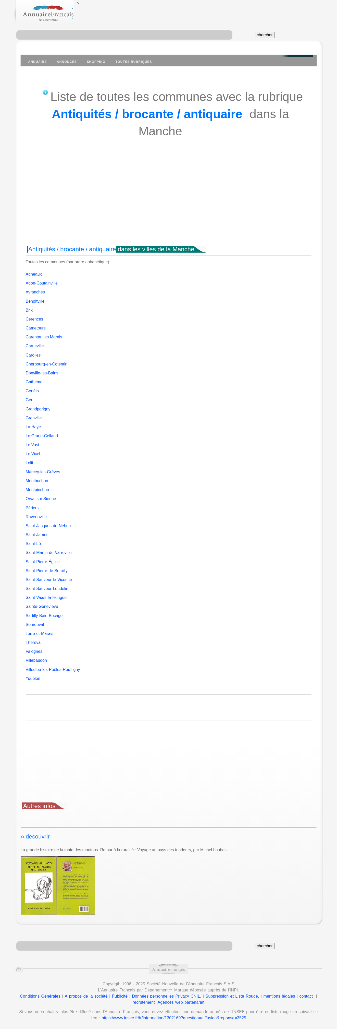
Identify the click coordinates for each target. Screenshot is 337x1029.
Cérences (34, 319)
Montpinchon (37, 490)
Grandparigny (38, 409)
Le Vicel (33, 454)
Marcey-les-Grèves (43, 472)
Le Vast (32, 445)
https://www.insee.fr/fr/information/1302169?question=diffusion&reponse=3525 (174, 1018)
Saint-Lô (33, 543)
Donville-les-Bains (42, 373)
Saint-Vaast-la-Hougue (46, 597)
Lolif (29, 463)
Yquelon (33, 678)
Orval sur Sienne (41, 498)
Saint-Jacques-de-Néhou (48, 526)
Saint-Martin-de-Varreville (49, 552)
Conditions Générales (40, 996)
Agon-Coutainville (42, 283)
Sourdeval (35, 624)
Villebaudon (36, 660)
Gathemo (34, 382)
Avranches (35, 292)
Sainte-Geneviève (42, 606)
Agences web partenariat (180, 1002)
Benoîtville (35, 301)
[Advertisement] (168, 201)
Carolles (33, 355)
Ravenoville (36, 517)
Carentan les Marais (44, 337)
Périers (32, 508)
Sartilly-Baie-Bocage (44, 615)
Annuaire (37, 62)
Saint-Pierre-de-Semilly (47, 571)
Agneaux (34, 274)
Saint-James (37, 535)
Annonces (67, 62)
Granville (34, 418)
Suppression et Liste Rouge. (232, 996)
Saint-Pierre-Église (43, 562)
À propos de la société (86, 996)
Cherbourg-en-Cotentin (47, 364)
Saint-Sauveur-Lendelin (47, 588)
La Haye (33, 427)
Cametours (36, 328)
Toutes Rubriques (134, 62)
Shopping (96, 62)
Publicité (120, 996)
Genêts (32, 391)
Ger (29, 400)
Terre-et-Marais (39, 633)
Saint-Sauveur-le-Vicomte (49, 579)
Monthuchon (37, 481)
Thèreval (34, 642)
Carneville (35, 346)
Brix (29, 310)
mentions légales (279, 996)
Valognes (34, 651)
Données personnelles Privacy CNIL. (166, 996)
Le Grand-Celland (42, 436)
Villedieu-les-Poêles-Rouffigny (53, 669)
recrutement (144, 1002)
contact (306, 996)
